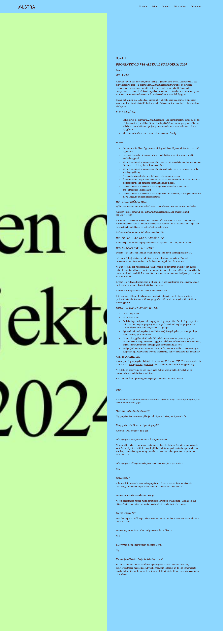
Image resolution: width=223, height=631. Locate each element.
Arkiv (154, 6)
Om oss (166, 6)
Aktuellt (143, 6)
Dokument (196, 6)
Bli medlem (180, 6)
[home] (26, 7)
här (124, 123)
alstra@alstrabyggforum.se (157, 212)
